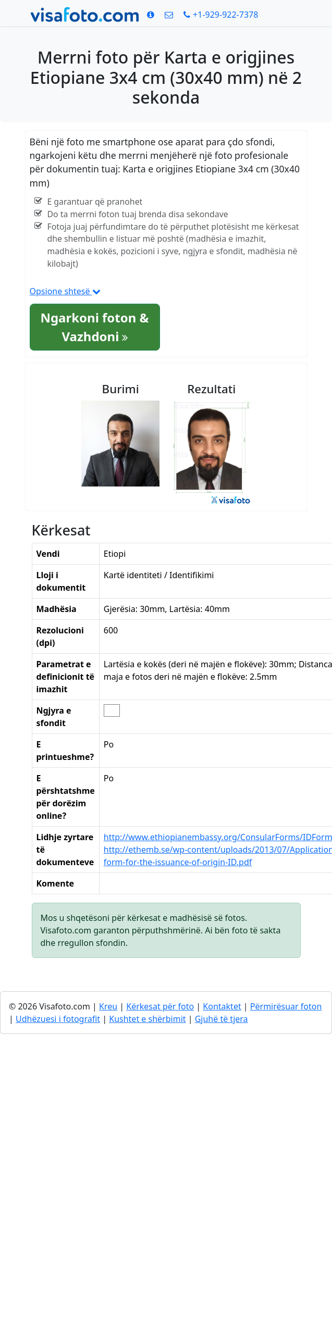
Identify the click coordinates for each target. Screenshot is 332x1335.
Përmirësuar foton (286, 1006)
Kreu (108, 1006)
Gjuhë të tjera (221, 1019)
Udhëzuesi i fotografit (58, 1019)
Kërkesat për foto (160, 1006)
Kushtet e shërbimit (147, 1019)
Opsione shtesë (65, 291)
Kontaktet (222, 1006)
